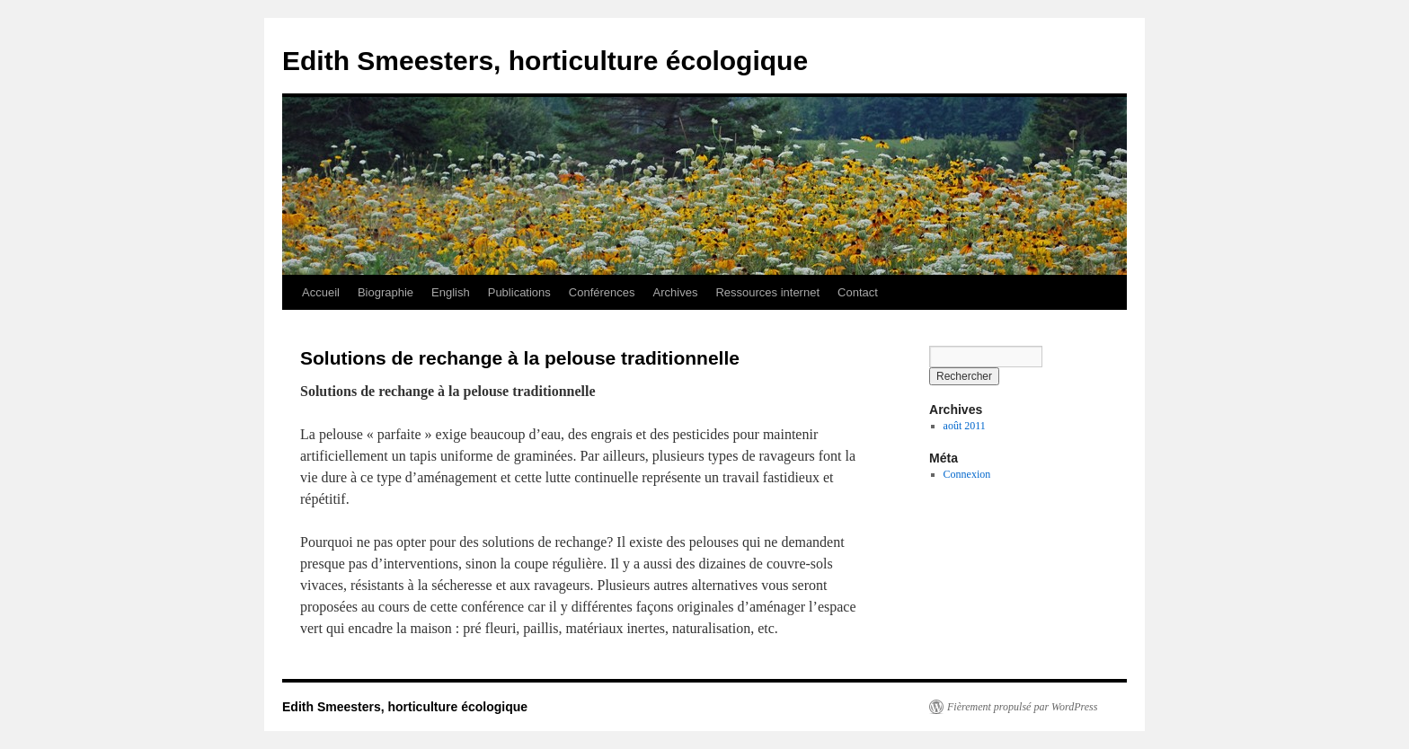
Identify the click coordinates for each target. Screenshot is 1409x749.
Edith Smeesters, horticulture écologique (545, 60)
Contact (857, 292)
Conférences (602, 292)
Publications (519, 292)
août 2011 (965, 425)
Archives (675, 292)
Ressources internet (767, 292)
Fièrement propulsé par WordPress (1022, 707)
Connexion (967, 474)
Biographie (385, 292)
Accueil (321, 292)
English (450, 292)
